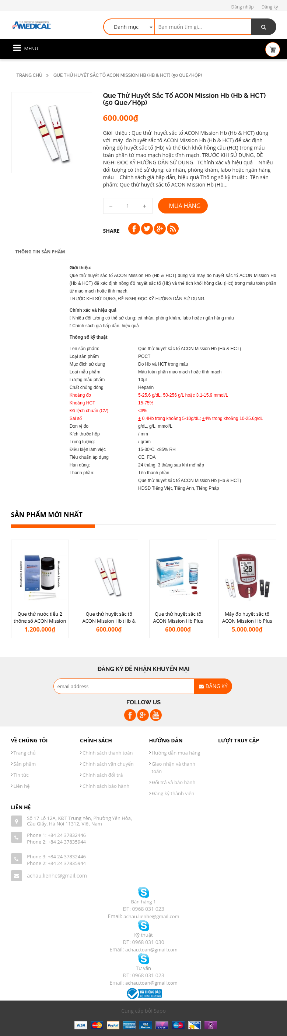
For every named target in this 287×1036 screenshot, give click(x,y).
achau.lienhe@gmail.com (57, 875)
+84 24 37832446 (67, 835)
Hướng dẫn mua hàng (176, 752)
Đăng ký (270, 7)
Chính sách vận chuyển (108, 763)
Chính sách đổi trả (103, 775)
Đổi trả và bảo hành (174, 782)
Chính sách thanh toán (108, 752)
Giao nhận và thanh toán (174, 767)
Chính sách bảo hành (106, 786)
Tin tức (21, 775)
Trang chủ (29, 75)
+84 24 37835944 (67, 841)
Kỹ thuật (143, 934)
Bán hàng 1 (143, 901)
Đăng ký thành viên (173, 793)
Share (111, 230)
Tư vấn (143, 968)
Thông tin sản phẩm (40, 252)
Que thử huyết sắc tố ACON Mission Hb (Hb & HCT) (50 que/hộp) (109, 621)
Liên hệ (22, 786)
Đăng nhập (242, 7)
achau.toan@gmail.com (151, 949)
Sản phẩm (25, 763)
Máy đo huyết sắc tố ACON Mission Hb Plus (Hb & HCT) (247, 621)
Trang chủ (25, 752)
